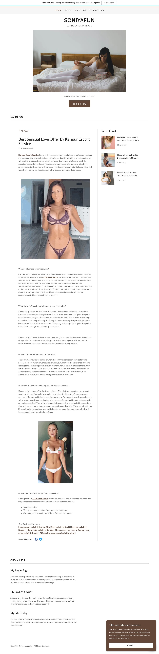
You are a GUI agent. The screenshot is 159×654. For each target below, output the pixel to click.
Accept (131, 645)
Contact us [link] (97, 10)
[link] (79, 21)
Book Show (79, 104)
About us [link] (80, 10)
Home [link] (58, 10)
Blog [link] (68, 10)
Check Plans (109, 3)
